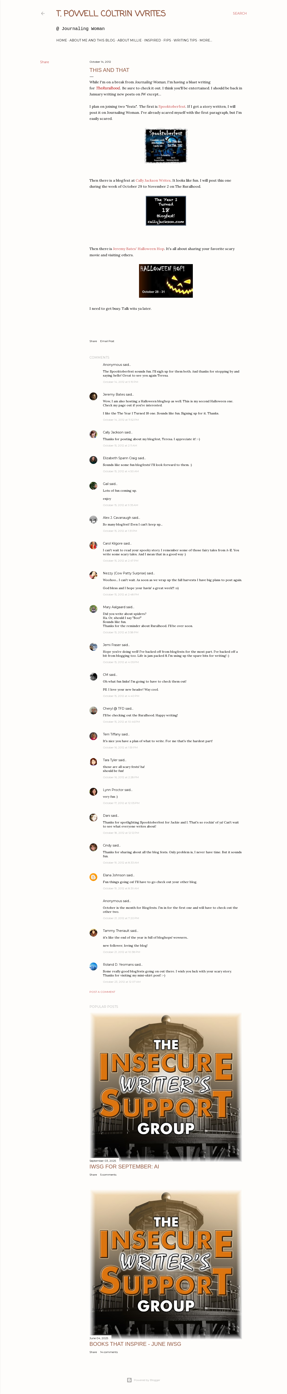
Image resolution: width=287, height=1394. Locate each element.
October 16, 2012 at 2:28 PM (121, 777)
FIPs (167, 40)
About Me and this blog (92, 40)
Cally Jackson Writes (153, 180)
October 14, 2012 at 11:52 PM (121, 419)
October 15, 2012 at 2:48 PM (121, 594)
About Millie (129, 40)
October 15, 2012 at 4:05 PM (121, 662)
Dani (106, 816)
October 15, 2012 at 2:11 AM (120, 445)
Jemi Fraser (112, 645)
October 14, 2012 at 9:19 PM (120, 382)
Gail (106, 484)
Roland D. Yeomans (118, 965)
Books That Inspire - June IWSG (135, 1344)
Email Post (107, 341)
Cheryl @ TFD (113, 709)
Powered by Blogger (143, 1380)
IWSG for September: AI (124, 1166)
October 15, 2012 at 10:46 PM (121, 721)
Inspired (152, 40)
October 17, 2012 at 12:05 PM (121, 803)
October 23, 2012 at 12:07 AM (122, 981)
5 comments (108, 1174)
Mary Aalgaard (114, 607)
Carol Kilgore (113, 543)
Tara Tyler (110, 760)
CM (105, 675)
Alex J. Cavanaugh (117, 518)
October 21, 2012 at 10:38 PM (121, 952)
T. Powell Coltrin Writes (111, 14)
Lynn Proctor (113, 790)
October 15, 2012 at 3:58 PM (120, 632)
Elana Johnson (114, 875)
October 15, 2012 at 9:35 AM (120, 505)
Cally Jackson (113, 432)
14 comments (109, 1352)
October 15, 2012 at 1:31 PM (120, 530)
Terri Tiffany (112, 734)
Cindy (107, 845)
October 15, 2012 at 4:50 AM (121, 471)
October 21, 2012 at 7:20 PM (121, 918)
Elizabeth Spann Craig (120, 458)
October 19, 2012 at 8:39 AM (121, 888)
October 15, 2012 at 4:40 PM (121, 696)
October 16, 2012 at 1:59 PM (120, 747)
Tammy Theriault (116, 931)
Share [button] (44, 62)
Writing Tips (185, 40)
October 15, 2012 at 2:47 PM (120, 560)
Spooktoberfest (172, 106)
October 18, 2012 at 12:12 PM (121, 832)
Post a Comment (102, 991)
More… (206, 40)
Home (61, 40)
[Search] (240, 13)
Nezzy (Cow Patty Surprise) (124, 573)
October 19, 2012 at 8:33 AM (121, 862)
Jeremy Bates (114, 394)
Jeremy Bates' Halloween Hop (138, 248)
